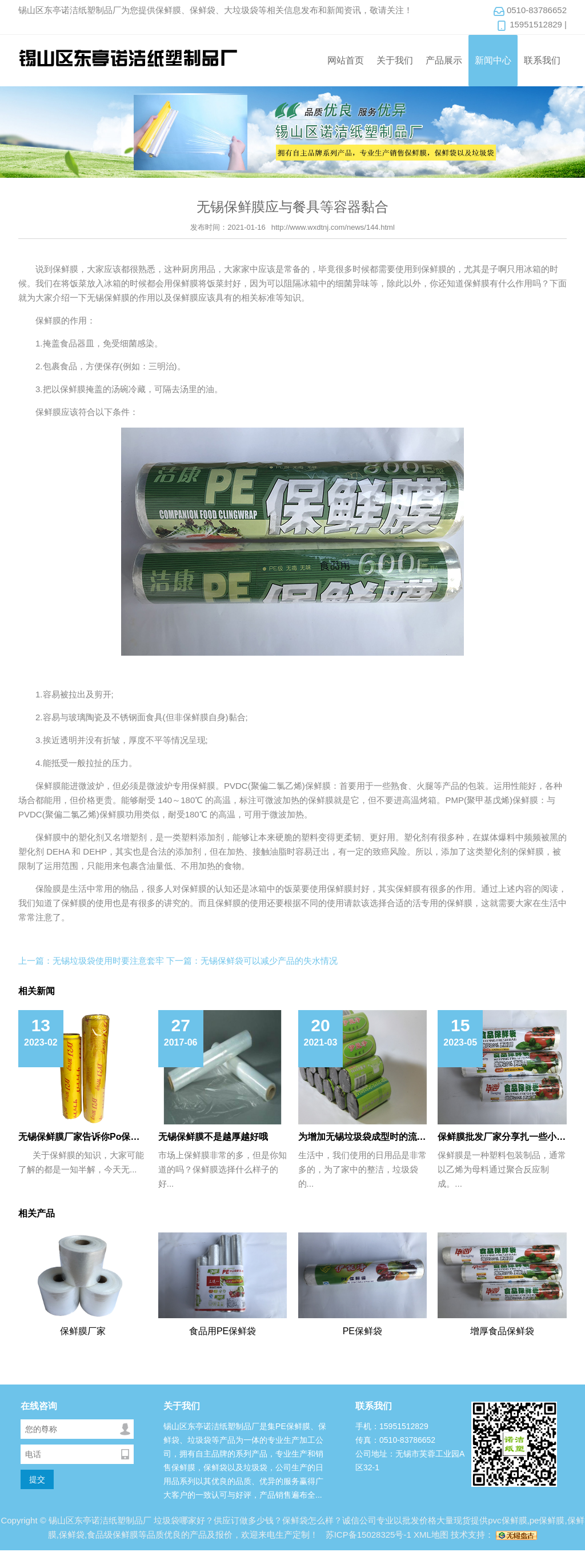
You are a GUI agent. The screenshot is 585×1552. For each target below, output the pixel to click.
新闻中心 (493, 60)
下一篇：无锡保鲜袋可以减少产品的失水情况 (252, 960)
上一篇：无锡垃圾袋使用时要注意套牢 (91, 960)
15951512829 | (531, 25)
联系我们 (542, 60)
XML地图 (431, 1534)
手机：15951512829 (391, 1426)
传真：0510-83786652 (395, 1440)
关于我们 (394, 60)
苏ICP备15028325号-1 (367, 1534)
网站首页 (345, 60)
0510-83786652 (530, 11)
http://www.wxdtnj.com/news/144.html (333, 227)
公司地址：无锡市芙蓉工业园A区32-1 (409, 1460)
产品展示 (444, 60)
